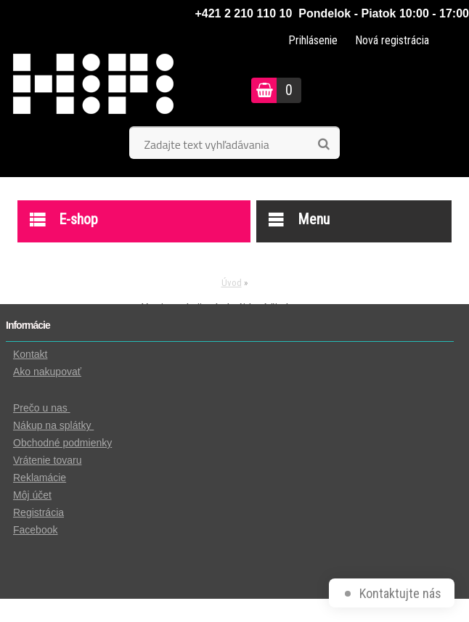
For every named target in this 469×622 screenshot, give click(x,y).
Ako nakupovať (47, 372)
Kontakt (30, 354)
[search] (323, 144)
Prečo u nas (41, 408)
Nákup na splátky (53, 425)
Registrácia (38, 512)
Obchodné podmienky (62, 443)
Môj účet (32, 495)
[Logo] (113, 90)
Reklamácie (39, 477)
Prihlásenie (313, 40)
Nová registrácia (392, 40)
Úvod (231, 282)
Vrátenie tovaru (47, 460)
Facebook (35, 530)
